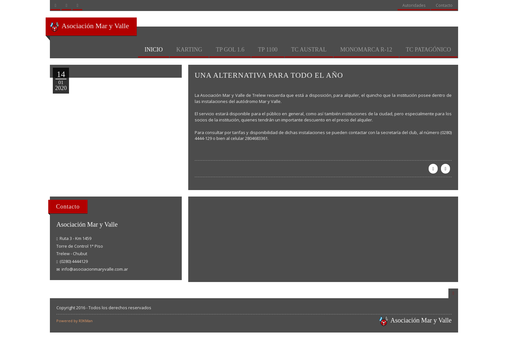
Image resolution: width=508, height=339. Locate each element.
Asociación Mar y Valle (89, 26)
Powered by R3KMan (74, 320)
